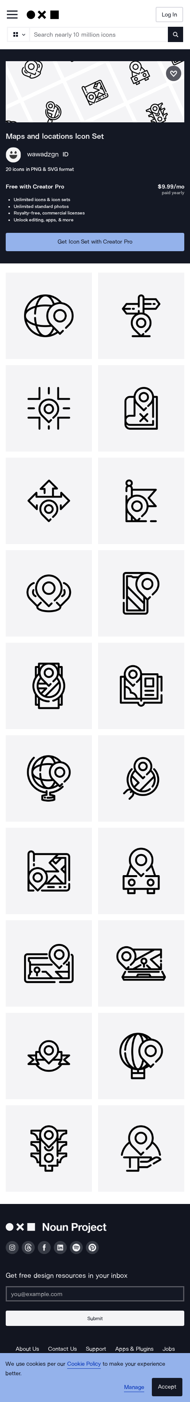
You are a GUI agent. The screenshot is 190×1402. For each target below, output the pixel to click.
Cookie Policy (84, 1363)
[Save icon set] (173, 73)
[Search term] (99, 34)
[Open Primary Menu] (12, 15)
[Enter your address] (95, 1293)
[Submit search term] (175, 34)
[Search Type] (18, 34)
